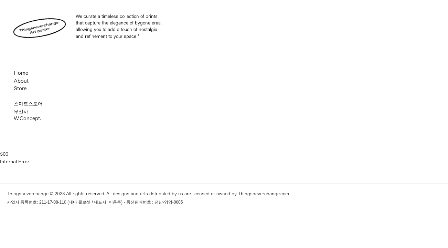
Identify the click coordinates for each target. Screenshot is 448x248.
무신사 (21, 111)
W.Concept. (27, 119)
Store (20, 89)
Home (21, 73)
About (21, 81)
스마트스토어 (28, 103)
